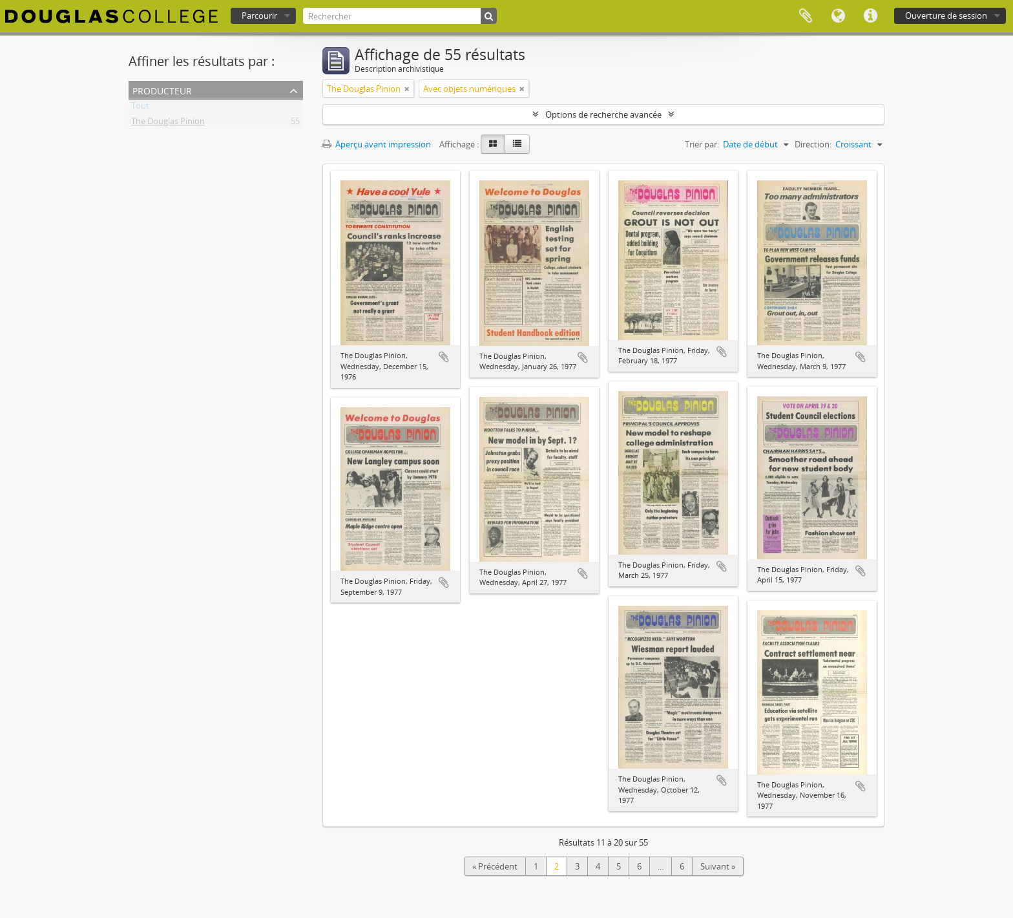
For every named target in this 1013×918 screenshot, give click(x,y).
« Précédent (494, 866)
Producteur (162, 89)
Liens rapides (870, 16)
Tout (140, 108)
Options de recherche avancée (603, 114)
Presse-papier (805, 16)
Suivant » (717, 866)
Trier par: (702, 144)
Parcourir (259, 15)
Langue (838, 16)
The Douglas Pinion (168, 123)
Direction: (813, 144)
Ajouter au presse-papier (443, 356)
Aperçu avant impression (376, 144)
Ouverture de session (946, 15)
